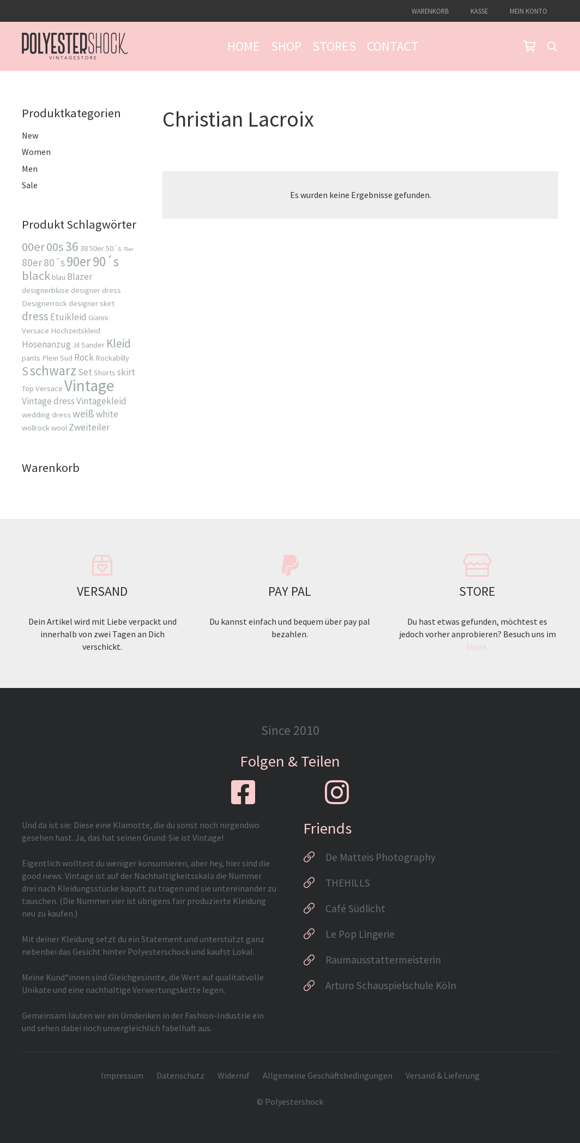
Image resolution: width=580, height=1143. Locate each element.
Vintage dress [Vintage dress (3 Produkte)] (48, 401)
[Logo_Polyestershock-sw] (75, 46)
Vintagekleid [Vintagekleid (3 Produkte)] (101, 401)
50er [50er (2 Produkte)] (96, 248)
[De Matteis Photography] (314, 857)
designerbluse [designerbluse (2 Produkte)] (45, 290)
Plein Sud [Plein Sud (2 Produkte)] (57, 358)
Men (30, 168)
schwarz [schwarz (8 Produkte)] (53, 370)
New (30, 135)
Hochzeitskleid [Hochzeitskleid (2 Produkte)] (75, 331)
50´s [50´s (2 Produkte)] (114, 248)
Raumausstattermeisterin (383, 959)
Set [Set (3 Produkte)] (85, 372)
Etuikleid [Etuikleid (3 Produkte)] (68, 317)
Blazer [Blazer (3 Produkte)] (79, 277)
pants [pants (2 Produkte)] (31, 358)
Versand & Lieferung (443, 1075)
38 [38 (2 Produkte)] (84, 248)
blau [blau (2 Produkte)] (58, 277)
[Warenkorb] (529, 46)
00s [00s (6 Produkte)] (55, 246)
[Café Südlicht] (314, 908)
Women (36, 151)
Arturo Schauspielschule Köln (390, 985)
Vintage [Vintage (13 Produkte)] (89, 385)
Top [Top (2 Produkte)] (28, 388)
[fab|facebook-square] (243, 792)
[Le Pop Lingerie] (314, 934)
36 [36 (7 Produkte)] (71, 246)
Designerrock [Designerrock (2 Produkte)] (44, 303)
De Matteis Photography (380, 857)
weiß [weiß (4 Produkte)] (83, 413)
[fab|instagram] (337, 792)
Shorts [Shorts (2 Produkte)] (105, 373)
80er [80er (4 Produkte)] (32, 262)
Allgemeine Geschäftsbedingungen (327, 1075)
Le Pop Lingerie (360, 934)
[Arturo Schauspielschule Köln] (314, 985)
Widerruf (234, 1075)
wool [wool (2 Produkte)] (59, 428)
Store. (477, 646)
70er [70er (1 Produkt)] (128, 249)
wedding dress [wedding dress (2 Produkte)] (46, 415)
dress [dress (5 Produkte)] (35, 316)
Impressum (122, 1075)
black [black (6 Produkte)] (36, 275)
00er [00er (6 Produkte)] (33, 246)
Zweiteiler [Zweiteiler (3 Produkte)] (89, 427)
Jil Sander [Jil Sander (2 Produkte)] (88, 345)
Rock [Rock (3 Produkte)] (84, 357)
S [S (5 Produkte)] (25, 371)
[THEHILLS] (314, 882)
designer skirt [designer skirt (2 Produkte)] (91, 303)
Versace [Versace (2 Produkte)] (49, 388)
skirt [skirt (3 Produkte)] (126, 372)
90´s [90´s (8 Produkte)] (106, 261)
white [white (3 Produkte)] (107, 414)
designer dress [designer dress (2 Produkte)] (96, 290)
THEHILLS (347, 882)
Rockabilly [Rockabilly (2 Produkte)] (112, 358)
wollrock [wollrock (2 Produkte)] (36, 428)
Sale (30, 184)
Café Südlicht (355, 908)
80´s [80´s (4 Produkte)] (54, 262)
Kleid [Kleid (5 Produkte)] (118, 343)
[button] (552, 46)
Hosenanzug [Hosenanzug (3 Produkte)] (46, 344)
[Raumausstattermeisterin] (314, 960)
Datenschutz (180, 1075)
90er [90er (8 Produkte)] (79, 261)
